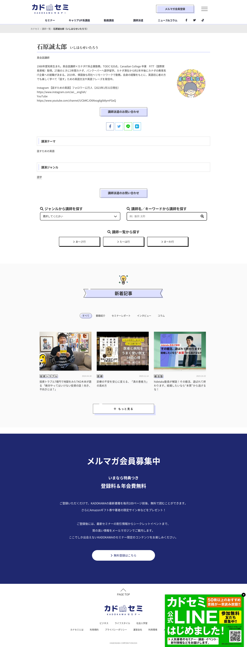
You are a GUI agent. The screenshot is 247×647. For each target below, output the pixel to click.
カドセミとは (76, 629)
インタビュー (144, 315)
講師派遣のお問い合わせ (123, 112)
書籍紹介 (100, 315)
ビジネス (104, 623)
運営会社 (137, 629)
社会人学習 (141, 623)
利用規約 (94, 629)
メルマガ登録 (170, 629)
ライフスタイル (122, 623)
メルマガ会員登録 (175, 9)
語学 (39, 177)
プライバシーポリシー (116, 629)
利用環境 (152, 629)
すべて (85, 315)
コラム (161, 315)
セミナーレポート (121, 315)
